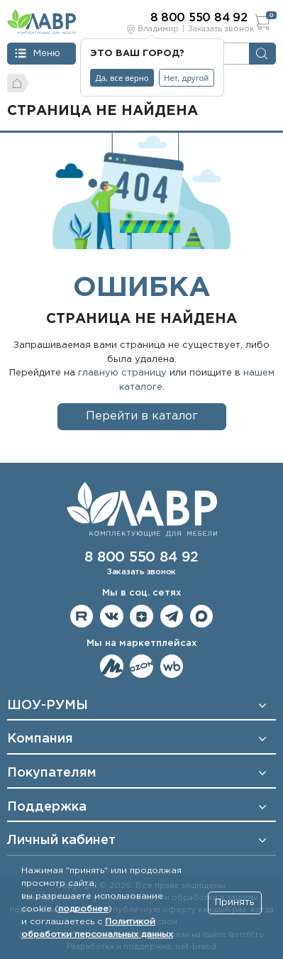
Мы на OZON (141, 666)
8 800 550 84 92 (141, 558)
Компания (40, 739)
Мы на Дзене (141, 616)
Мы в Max (201, 616)
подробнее (83, 909)
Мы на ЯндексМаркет (111, 666)
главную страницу (122, 373)
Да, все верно (122, 77)
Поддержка (47, 807)
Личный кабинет (61, 840)
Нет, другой (186, 77)
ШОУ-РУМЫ (47, 705)
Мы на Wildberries (172, 666)
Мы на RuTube (82, 616)
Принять (234, 902)
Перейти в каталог (142, 416)
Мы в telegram (172, 616)
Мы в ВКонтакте (111, 616)
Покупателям (51, 773)
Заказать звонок (221, 29)
